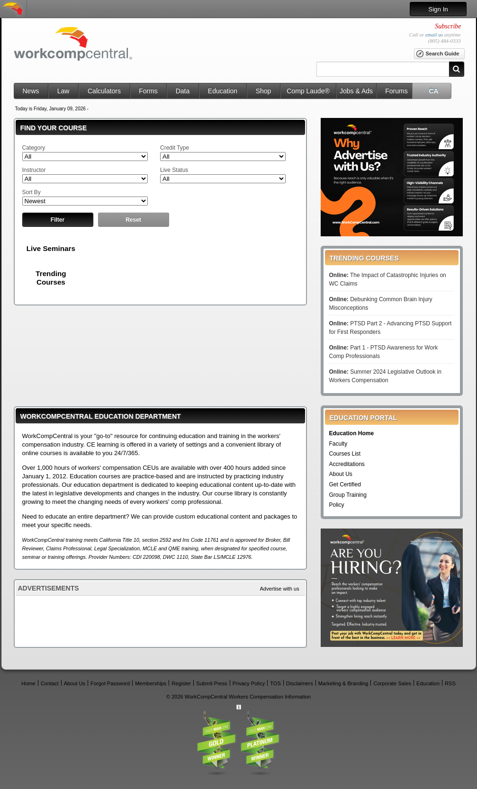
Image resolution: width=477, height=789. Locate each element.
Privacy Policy (249, 683)
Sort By (31, 192)
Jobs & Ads (356, 91)
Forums (396, 91)
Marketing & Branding (343, 683)
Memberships (150, 683)
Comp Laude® (308, 91)
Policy (336, 505)
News (30, 91)
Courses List (345, 453)
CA (433, 91)
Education (222, 91)
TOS (275, 683)
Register (181, 683)
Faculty (338, 443)
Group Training (348, 495)
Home (28, 683)
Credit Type (174, 147)
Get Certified (345, 484)
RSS (450, 683)
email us (434, 34)
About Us (340, 474)
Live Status (174, 170)
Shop (263, 91)
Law (63, 91)
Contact (50, 683)
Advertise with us (279, 589)
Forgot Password (110, 683)
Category (33, 147)
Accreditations (347, 464)
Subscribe (448, 26)
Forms (148, 91)
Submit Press (211, 683)
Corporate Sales (393, 683)
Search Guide (437, 54)
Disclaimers (299, 683)
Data (183, 91)
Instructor (34, 170)
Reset (133, 219)
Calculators (104, 91)
